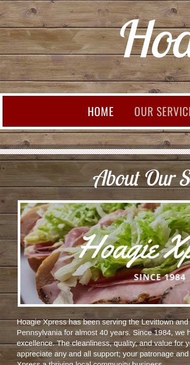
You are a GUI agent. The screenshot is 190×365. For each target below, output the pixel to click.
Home (101, 111)
